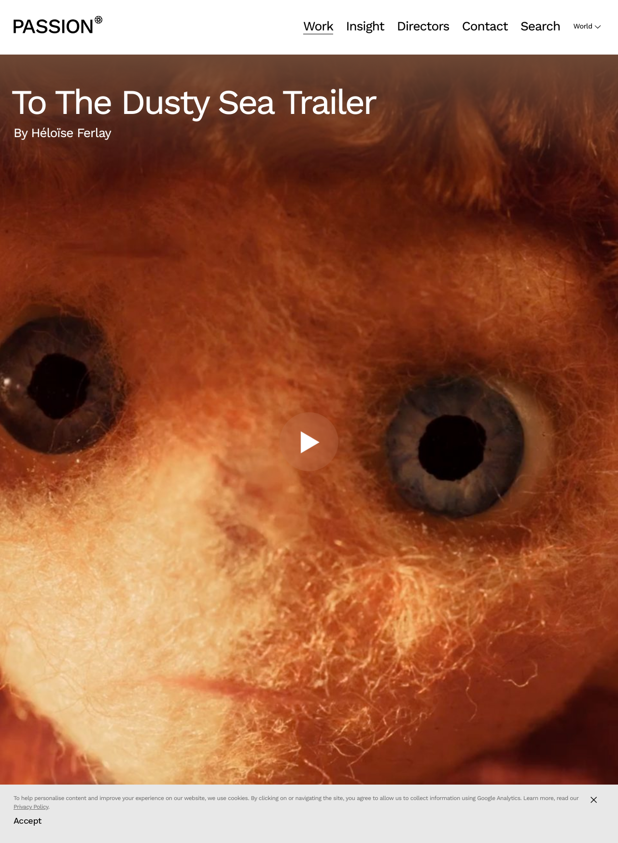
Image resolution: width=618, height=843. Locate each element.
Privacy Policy (31, 806)
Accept (28, 820)
